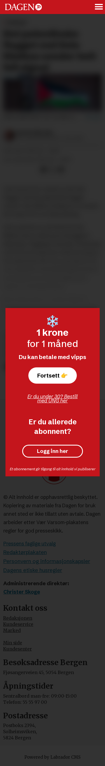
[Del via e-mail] (61, 169)
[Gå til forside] (23, 6)
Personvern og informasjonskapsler (46, 561)
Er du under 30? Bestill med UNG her (52, 398)
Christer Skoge (21, 592)
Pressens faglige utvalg (29, 544)
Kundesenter (17, 649)
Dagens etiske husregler (32, 570)
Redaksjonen (17, 618)
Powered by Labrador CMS (52, 757)
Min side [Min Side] (12, 642)
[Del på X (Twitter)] (52, 169)
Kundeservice (18, 624)
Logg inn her (52, 451)
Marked (12, 630)
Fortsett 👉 (52, 375)
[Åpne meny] (99, 7)
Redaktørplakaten (25, 552)
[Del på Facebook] (43, 169)
